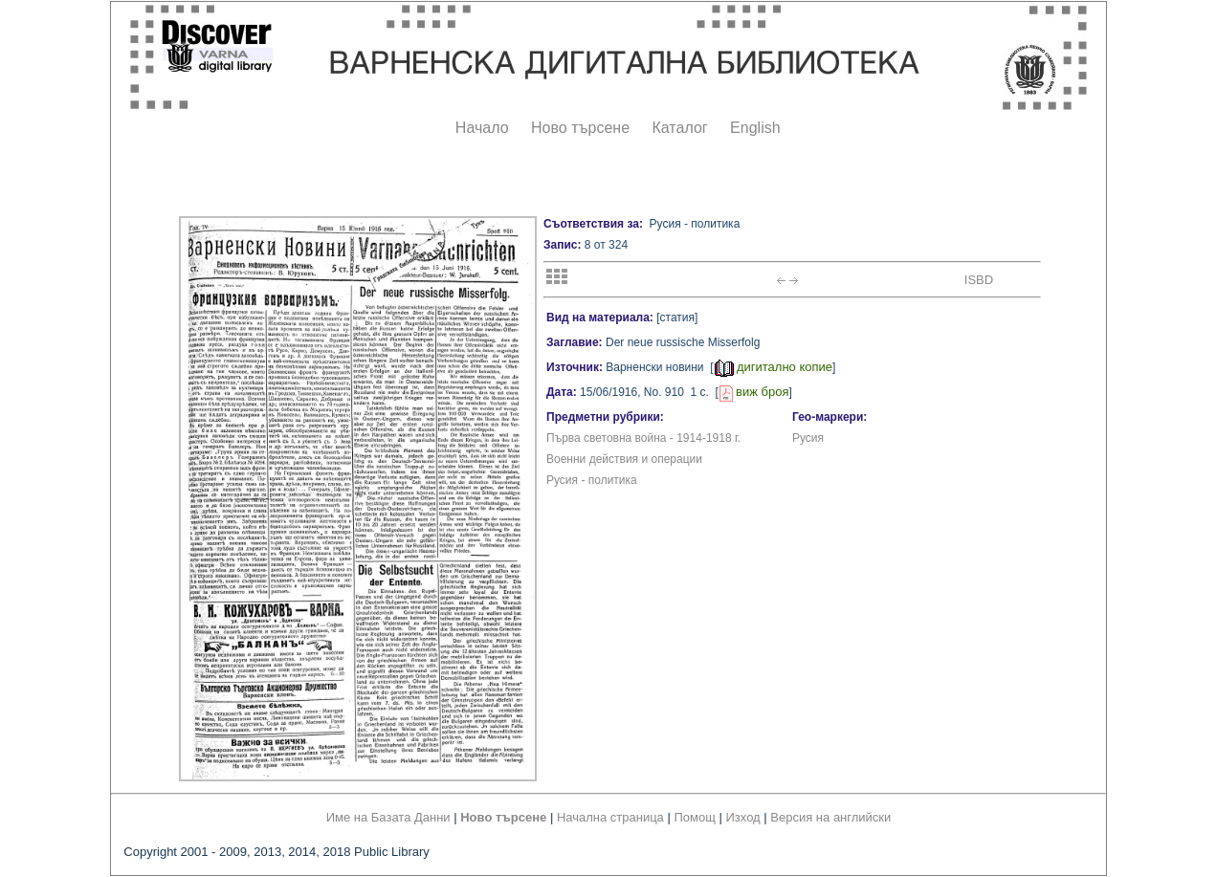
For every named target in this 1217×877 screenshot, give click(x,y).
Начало (482, 128)
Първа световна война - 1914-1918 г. (643, 438)
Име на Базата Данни (388, 817)
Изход (743, 817)
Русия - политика (591, 480)
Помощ (694, 817)
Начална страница (610, 817)
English (755, 128)
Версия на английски (830, 817)
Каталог (679, 128)
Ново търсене (580, 128)
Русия (808, 438)
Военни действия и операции (624, 459)
